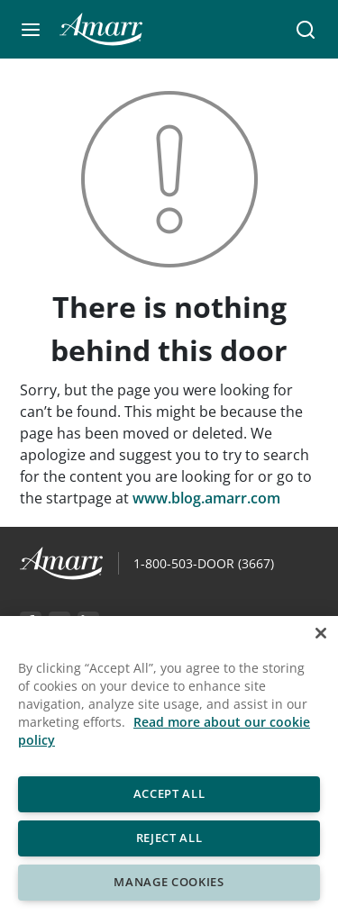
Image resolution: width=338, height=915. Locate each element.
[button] (30, 30)
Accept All (169, 793)
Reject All (169, 837)
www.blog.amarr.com (206, 498)
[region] (169, 765)
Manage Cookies (169, 882)
